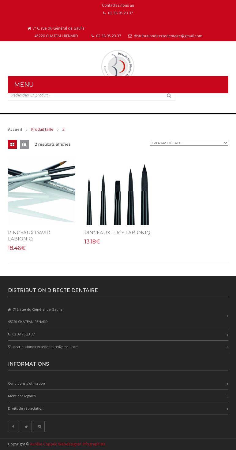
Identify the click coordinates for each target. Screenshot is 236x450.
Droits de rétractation (25, 408)
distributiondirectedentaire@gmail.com (165, 35)
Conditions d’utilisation (26, 383)
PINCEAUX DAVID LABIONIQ (29, 236)
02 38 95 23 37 (106, 35)
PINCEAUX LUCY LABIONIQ (117, 233)
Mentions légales (22, 395)
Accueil (15, 129)
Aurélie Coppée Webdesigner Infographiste (68, 444)
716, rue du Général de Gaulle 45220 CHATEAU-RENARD (56, 32)
